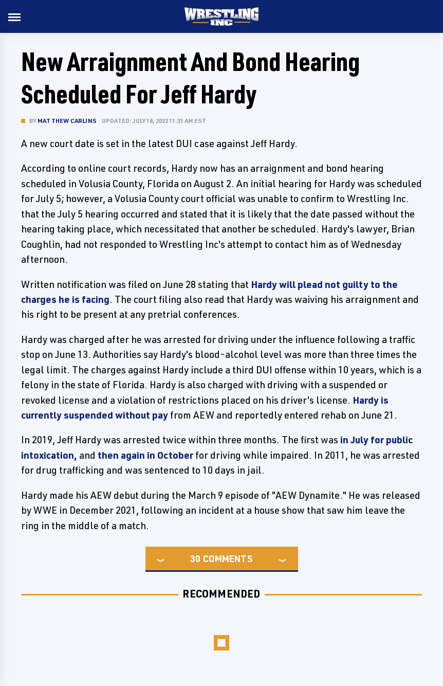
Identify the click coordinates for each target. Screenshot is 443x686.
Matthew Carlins (67, 120)
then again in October (145, 455)
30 (195, 558)
